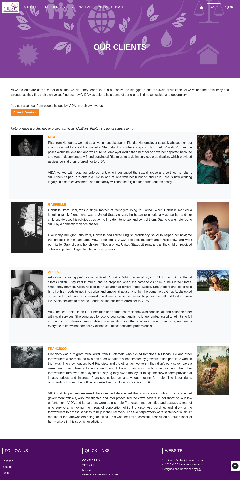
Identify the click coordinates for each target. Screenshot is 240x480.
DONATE (117, 7)
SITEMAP (88, 465)
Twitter (6, 472)
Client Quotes (24, 112)
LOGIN (214, 6)
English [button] (228, 7)
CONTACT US (91, 460)
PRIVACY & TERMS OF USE (100, 474)
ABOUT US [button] (32, 7)
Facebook (8, 461)
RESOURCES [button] (55, 7)
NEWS (103, 7)
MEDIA (86, 469)
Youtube (7, 466)
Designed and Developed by (181, 469)
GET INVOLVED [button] (81, 7)
